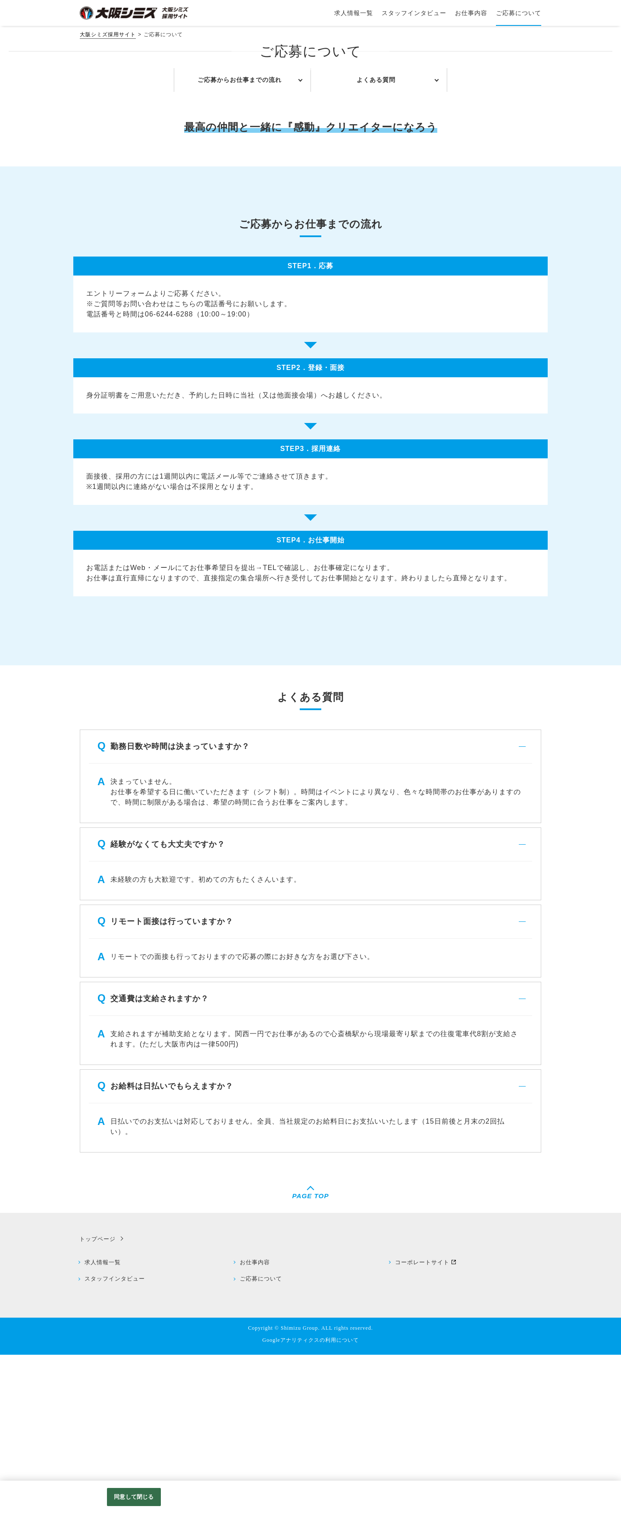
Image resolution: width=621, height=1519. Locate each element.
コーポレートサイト (424, 1426)
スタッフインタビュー (116, 1443)
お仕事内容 (257, 1426)
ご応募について (263, 1443)
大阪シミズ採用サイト (108, 34)
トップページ (96, 1402)
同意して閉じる (134, 1497)
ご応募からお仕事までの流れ (240, 242)
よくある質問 (376, 242)
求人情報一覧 (104, 1426)
